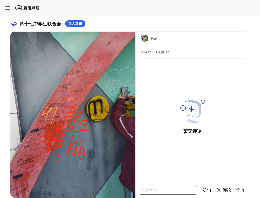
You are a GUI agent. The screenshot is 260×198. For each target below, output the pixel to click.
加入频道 (75, 23)
